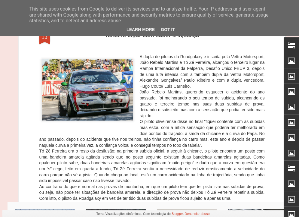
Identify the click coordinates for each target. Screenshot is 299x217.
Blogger (177, 213)
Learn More (141, 29)
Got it (168, 29)
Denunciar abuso (197, 213)
